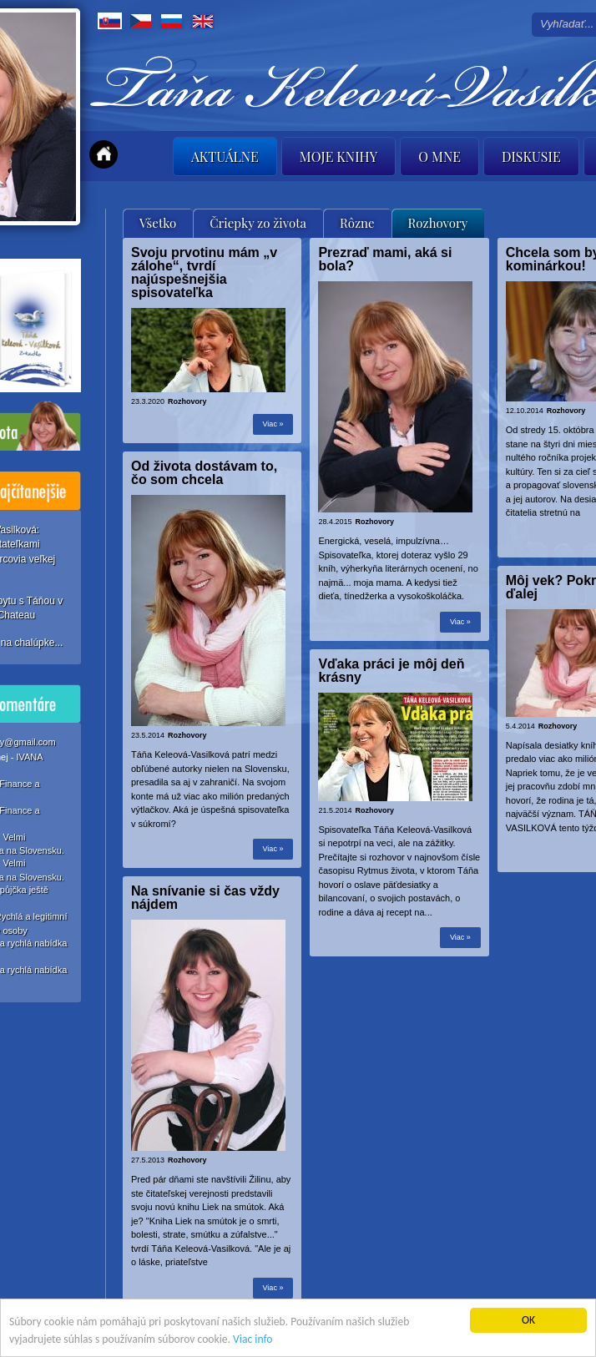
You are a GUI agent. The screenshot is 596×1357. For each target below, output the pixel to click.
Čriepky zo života (258, 222)
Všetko (157, 222)
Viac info (252, 1339)
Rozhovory (438, 222)
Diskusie (531, 156)
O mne (439, 156)
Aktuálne (225, 156)
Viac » (273, 424)
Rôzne (357, 222)
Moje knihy (338, 156)
